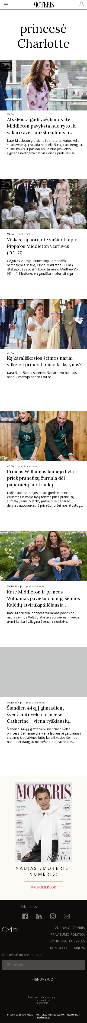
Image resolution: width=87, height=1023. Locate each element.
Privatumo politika (67, 934)
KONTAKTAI (59, 948)
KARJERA (78, 948)
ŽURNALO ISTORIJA (70, 927)
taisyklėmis (42, 1003)
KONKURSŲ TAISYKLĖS (67, 941)
